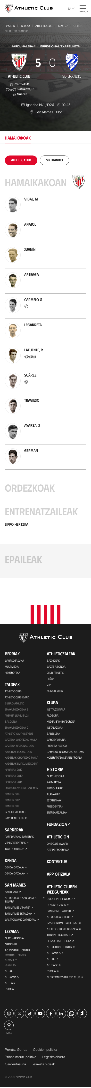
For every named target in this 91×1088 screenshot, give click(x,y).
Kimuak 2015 (12, 806)
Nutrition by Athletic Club (63, 977)
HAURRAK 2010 (14, 775)
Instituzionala (56, 709)
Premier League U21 (17, 715)
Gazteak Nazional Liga (19, 745)
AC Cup (9, 971)
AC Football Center (17, 950)
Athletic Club (43, 25)
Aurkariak (53, 794)
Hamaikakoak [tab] (18, 138)
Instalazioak (55, 727)
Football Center (15, 955)
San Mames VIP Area (17, 908)
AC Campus (12, 977)
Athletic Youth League (19, 733)
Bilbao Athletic (14, 703)
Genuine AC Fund (15, 812)
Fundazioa (57, 824)
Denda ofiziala (14, 867)
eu (71, 8)
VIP (48, 684)
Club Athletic (55, 672)
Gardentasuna (56, 739)
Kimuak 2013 (12, 800)
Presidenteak (55, 806)
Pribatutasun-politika (20, 1057)
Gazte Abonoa (56, 666)
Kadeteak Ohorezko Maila (21, 757)
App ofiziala (58, 874)
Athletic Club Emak (17, 697)
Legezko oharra (53, 1057)
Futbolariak (55, 788)
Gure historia (55, 776)
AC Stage (10, 983)
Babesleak (53, 733)
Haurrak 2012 (13, 769)
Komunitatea (55, 690)
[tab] (21, 160)
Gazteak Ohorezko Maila (21, 739)
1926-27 (62, 25)
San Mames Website (59, 911)
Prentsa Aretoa (57, 745)
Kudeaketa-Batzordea (61, 721)
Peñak (50, 678)
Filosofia (52, 715)
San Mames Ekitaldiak (18, 914)
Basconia (11, 721)
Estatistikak (54, 800)
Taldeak (25, 25)
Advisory (11, 960)
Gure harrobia (14, 938)
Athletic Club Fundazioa (62, 929)
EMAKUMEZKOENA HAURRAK (21, 788)
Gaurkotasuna (14, 660)
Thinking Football (58, 935)
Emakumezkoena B (16, 709)
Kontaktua (57, 861)
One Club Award (57, 843)
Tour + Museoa (14, 849)
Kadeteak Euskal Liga (18, 751)
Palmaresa (54, 782)
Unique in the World (60, 899)
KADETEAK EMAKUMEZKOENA (21, 763)
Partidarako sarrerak (19, 836)
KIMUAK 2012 (12, 794)
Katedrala (11, 892)
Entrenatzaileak (57, 812)
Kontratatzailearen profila (64, 757)
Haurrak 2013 (13, 782)
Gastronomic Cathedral (20, 920)
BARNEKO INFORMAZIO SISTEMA (65, 751)
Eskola (9, 989)
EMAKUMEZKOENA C (16, 727)
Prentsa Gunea (16, 1050)
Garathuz (11, 944)
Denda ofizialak (15, 873)
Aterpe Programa (58, 849)
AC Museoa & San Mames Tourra (20, 899)
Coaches (10, 965)
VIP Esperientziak (15, 842)
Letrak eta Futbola (59, 941)
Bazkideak (53, 660)
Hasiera (10, 25)
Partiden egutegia (16, 818)
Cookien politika (45, 1050)
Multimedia (12, 666)
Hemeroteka (12, 672)
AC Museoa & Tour (58, 917)
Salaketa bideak (43, 1065)
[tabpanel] (45, 366)
